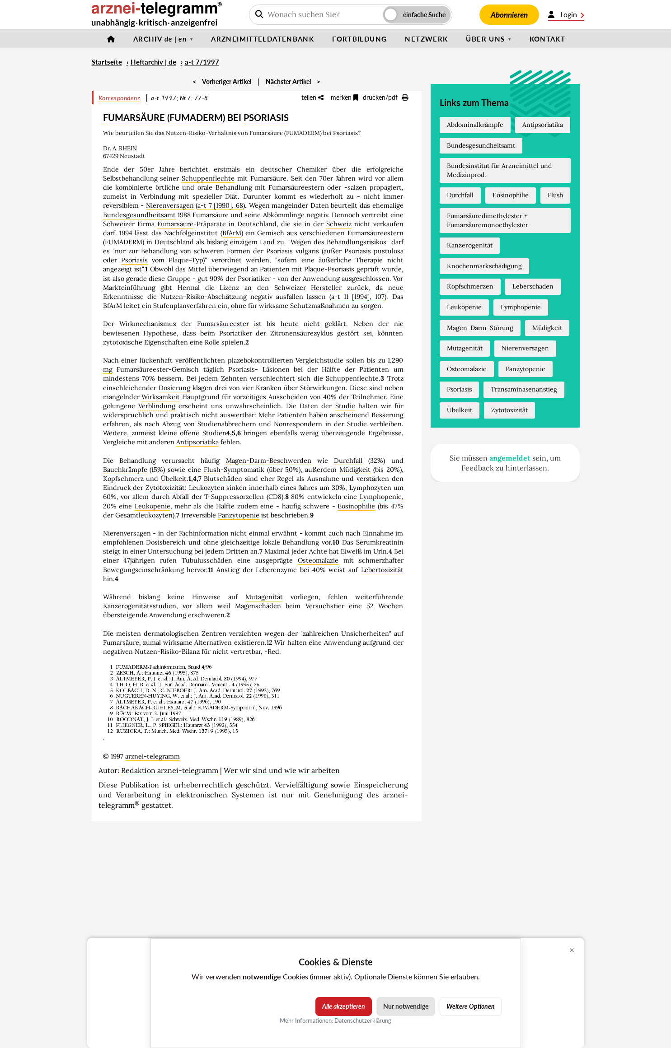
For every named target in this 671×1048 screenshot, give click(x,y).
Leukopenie (152, 506)
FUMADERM (196, 117)
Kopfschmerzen (470, 286)
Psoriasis (134, 260)
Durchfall (348, 460)
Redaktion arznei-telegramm (169, 770)
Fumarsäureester (223, 324)
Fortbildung (359, 39)
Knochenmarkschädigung (484, 266)
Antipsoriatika (197, 442)
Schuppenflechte (208, 178)
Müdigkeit (355, 470)
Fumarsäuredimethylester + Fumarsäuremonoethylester (487, 220)
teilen (312, 97)
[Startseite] (111, 39)
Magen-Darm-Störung (480, 328)
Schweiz (339, 224)
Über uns (485, 39)
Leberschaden (533, 286)
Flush (212, 470)
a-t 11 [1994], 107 (358, 297)
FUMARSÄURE (134, 117)
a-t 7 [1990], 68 (220, 205)
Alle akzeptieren (343, 1006)
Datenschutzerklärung (362, 1020)
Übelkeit (174, 479)
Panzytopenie (238, 515)
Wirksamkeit (160, 397)
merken (344, 97)
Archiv (160, 39)
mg (108, 369)
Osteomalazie (318, 560)
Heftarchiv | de (153, 62)
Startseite (107, 62)
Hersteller (326, 288)
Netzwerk (426, 39)
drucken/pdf (385, 97)
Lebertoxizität (382, 570)
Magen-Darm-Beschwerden (268, 460)
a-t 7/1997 (202, 62)
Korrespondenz (120, 98)
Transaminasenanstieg (524, 389)
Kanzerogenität (470, 245)
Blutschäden (223, 479)
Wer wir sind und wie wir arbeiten (282, 770)
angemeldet (509, 457)
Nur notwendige (405, 1006)
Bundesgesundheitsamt (139, 215)
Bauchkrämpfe (125, 470)
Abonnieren (509, 14)
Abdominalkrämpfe (475, 125)
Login (566, 14)
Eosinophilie (356, 506)
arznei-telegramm (152, 756)
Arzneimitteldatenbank (262, 39)
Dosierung (174, 388)
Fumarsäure (175, 224)
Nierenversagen (170, 205)
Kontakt (548, 39)
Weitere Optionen (470, 1006)
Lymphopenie (381, 497)
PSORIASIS (266, 117)
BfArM (231, 233)
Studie (345, 406)
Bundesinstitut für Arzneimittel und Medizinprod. (499, 170)
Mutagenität (264, 597)
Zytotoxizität (165, 488)
